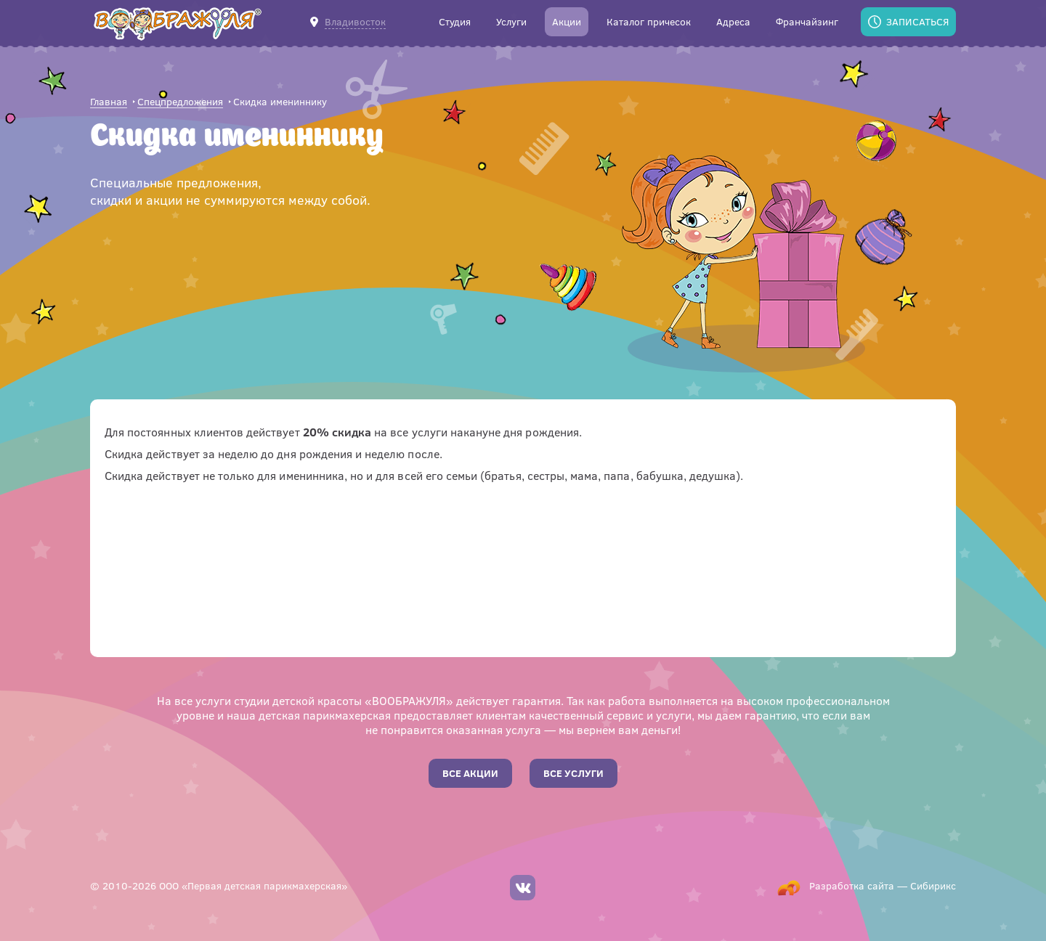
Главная (108, 102)
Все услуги (573, 773)
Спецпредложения (180, 102)
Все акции (470, 773)
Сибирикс (933, 885)
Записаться (917, 21)
